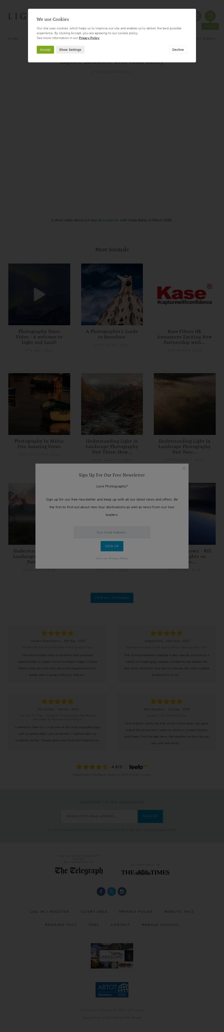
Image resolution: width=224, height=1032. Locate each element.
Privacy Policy (89, 38)
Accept (45, 49)
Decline (178, 49)
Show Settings (70, 49)
